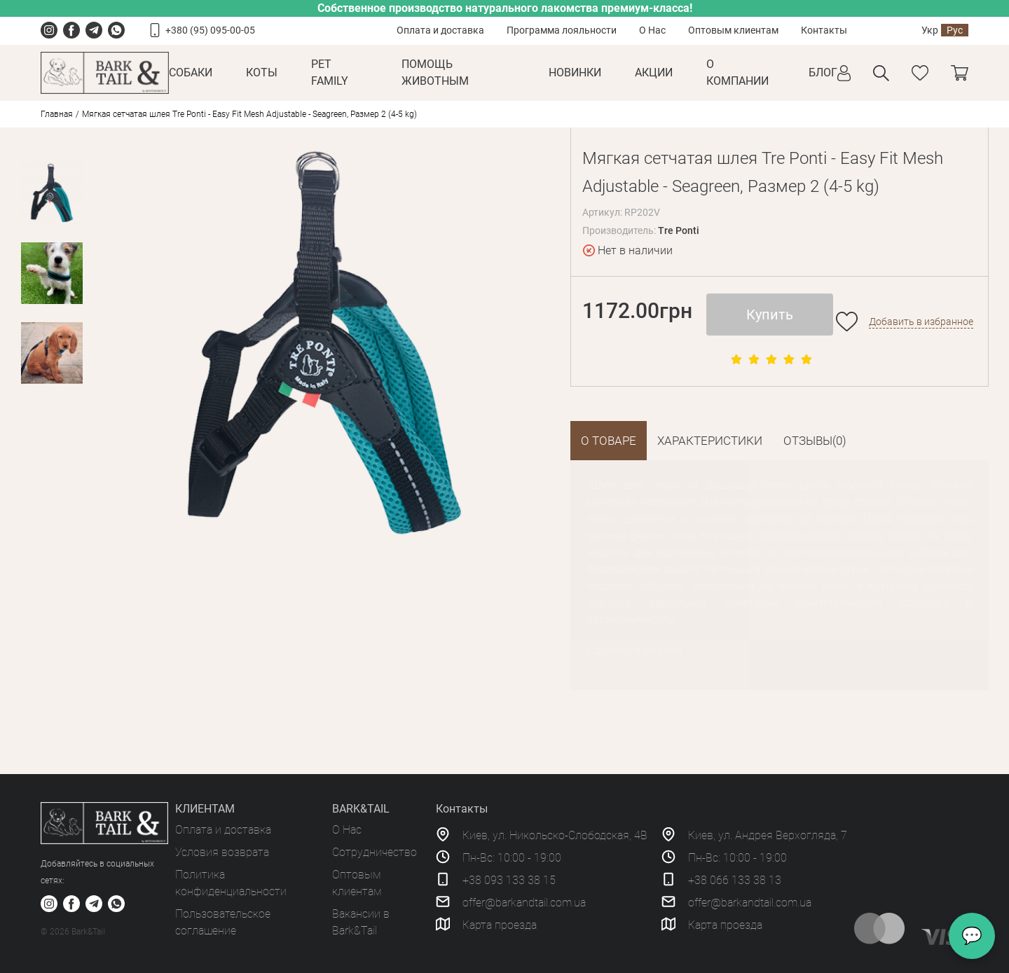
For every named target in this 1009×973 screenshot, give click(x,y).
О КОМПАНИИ (737, 72)
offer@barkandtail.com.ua (524, 902)
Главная (57, 114)
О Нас (652, 30)
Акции (654, 72)
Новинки (575, 72)
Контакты (824, 30)
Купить (769, 314)
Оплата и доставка (440, 30)
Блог (823, 72)
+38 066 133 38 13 (734, 880)
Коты (261, 72)
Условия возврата (222, 852)
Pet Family (329, 72)
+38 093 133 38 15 (509, 880)
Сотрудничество (374, 852)
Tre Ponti (678, 230)
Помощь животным (435, 72)
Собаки (190, 72)
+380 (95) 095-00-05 (210, 30)
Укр (929, 30)
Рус (955, 30)
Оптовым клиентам (733, 30)
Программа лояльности (562, 30)
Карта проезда (499, 925)
